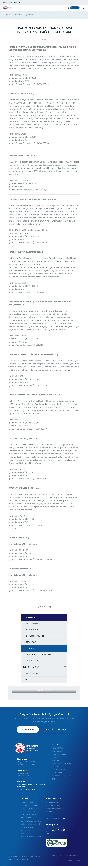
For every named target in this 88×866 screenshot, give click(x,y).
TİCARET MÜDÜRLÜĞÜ (28, 812)
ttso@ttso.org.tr (22, 773)
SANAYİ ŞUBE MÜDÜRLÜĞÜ (29, 806)
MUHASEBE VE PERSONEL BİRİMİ (31, 821)
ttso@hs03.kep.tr (23, 775)
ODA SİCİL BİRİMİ (26, 818)
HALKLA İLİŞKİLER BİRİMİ (28, 815)
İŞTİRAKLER (55, 760)
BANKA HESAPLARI (58, 748)
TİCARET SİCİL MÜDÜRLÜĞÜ (30, 809)
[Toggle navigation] (84, 8)
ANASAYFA (7, 15)
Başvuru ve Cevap (73, 860)
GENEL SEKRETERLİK (27, 802)
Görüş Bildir (28, 729)
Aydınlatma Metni (72, 856)
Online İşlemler (74, 8)
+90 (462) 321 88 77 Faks (26, 764)
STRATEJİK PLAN (57, 767)
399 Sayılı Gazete (44, 690)
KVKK (53, 779)
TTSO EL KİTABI (57, 773)
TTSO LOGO (56, 757)
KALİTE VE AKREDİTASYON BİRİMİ (31, 824)
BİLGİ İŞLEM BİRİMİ (26, 833)
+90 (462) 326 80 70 (11, 2)
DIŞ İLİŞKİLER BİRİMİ (27, 827)
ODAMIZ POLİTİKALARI (59, 754)
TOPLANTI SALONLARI (59, 770)
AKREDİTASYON (57, 751)
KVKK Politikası (57, 856)
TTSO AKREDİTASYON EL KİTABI (62, 776)
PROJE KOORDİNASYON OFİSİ (31, 837)
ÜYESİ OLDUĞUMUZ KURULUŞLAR (62, 763)
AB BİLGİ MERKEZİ (26, 830)
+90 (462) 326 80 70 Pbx (26, 762)
